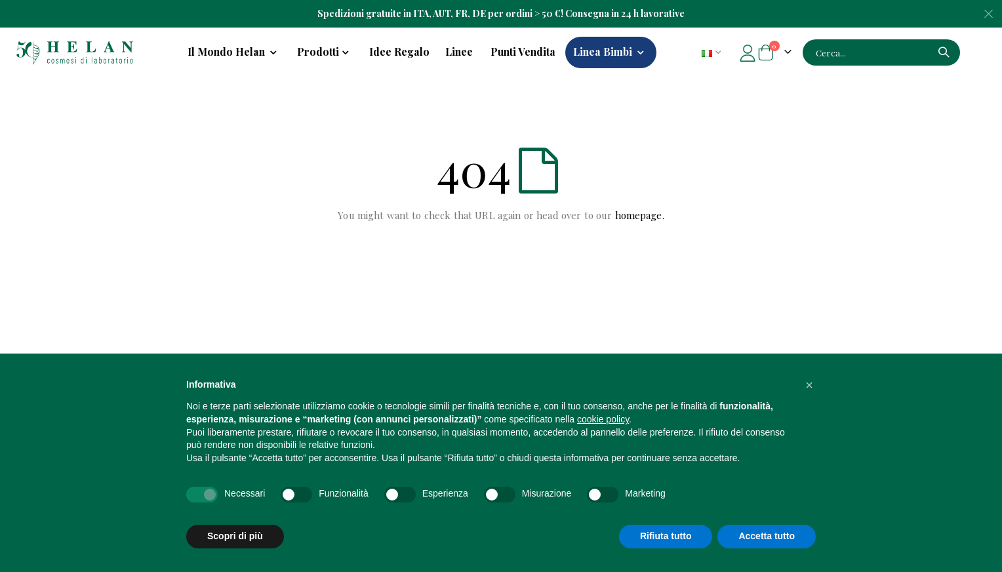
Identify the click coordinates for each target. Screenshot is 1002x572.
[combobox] (881, 52)
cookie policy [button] (603, 419)
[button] (809, 385)
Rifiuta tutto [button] (666, 536)
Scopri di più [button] (235, 536)
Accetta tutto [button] (766, 536)
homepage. (639, 215)
